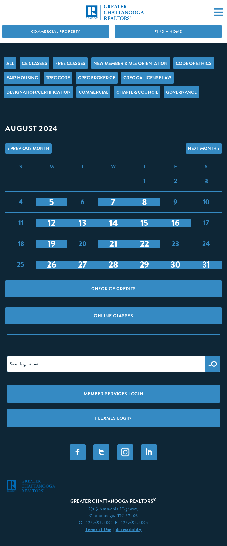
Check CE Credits (113, 289)
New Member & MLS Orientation (130, 63)
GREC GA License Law (147, 78)
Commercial (93, 92)
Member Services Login (114, 394)
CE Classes (34, 63)
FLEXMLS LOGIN (113, 418)
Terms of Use (98, 529)
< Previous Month (28, 148)
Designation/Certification (38, 92)
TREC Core (58, 78)
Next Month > (204, 148)
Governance (181, 92)
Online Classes (113, 316)
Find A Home (168, 31)
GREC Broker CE (96, 78)
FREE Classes (70, 63)
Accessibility (129, 529)
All (10, 63)
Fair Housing (22, 78)
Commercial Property (55, 31)
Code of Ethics (194, 63)
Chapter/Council (137, 92)
